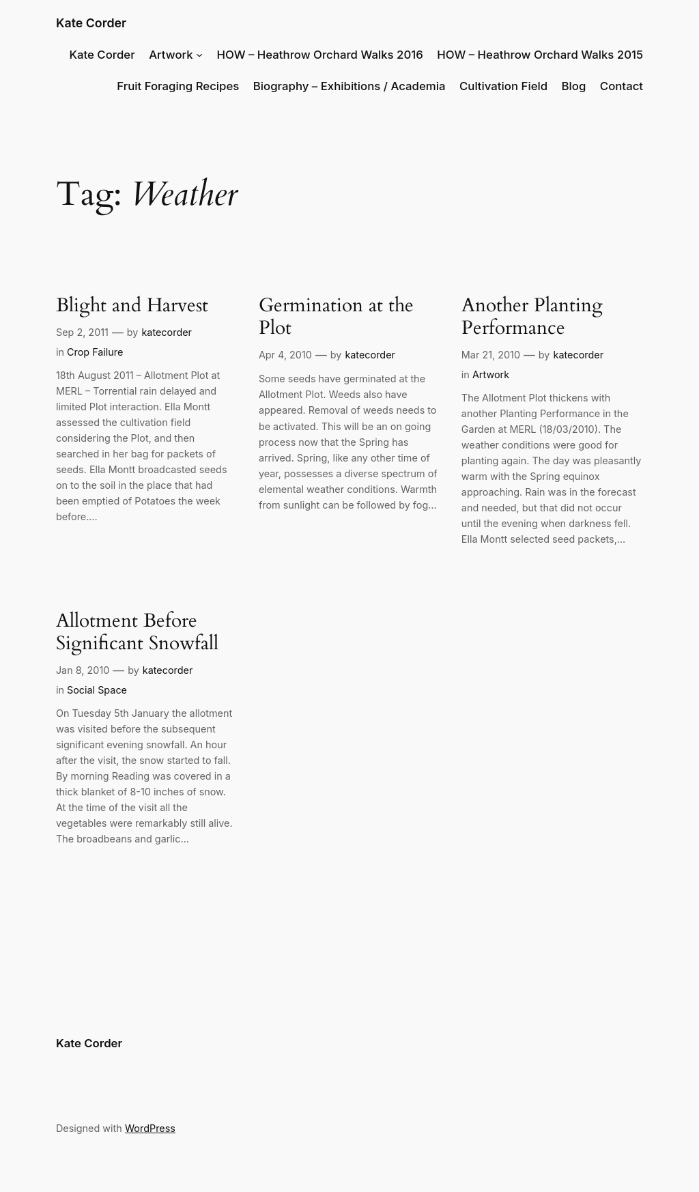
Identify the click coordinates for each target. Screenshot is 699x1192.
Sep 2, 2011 (82, 332)
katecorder (166, 332)
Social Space (97, 690)
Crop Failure (95, 352)
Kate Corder (91, 23)
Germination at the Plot (336, 316)
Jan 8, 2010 (82, 670)
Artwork (171, 54)
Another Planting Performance (532, 316)
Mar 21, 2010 (490, 354)
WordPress (150, 1128)
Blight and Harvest (132, 305)
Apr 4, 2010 (285, 354)
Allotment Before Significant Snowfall (137, 632)
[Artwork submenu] (199, 54)
